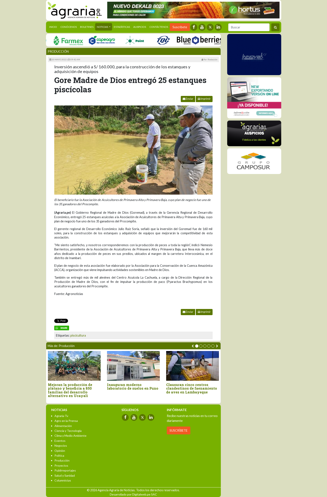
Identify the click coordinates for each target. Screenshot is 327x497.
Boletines (86, 26)
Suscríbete (180, 27)
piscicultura (78, 335)
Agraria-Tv (61, 416)
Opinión (59, 450)
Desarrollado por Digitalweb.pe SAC (133, 494)
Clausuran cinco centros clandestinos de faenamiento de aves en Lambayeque (191, 388)
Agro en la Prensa (66, 421)
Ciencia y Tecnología (68, 430)
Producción (58, 51)
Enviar (188, 98)
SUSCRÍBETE (179, 430)
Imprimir (204, 98)
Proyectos (61, 465)
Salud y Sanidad (64, 475)
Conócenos (68, 26)
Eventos (59, 440)
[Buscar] (249, 27)
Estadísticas (122, 26)
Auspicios (139, 26)
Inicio (54, 26)
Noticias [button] (103, 26)
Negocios (60, 445)
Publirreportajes (65, 470)
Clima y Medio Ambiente (70, 435)
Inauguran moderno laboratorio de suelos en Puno (132, 386)
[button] (197, 346)
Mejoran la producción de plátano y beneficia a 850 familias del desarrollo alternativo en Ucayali (70, 390)
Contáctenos (158, 26)
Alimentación (63, 426)
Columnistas (62, 480)
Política (59, 455)
